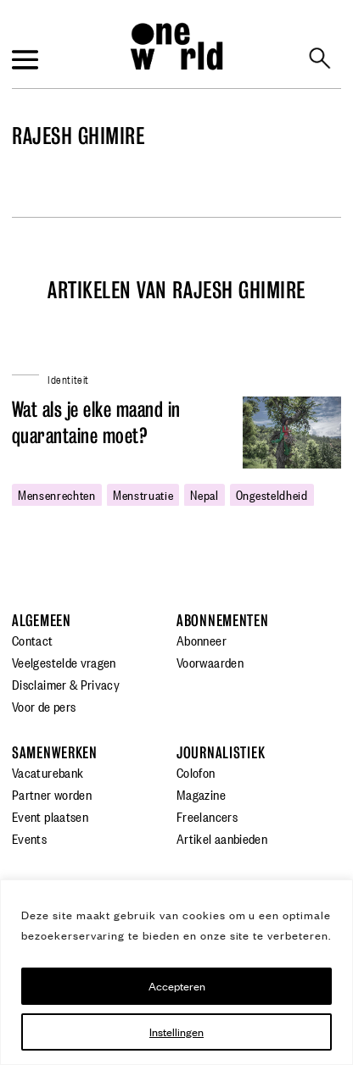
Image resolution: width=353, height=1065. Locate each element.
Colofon (196, 772)
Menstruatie (143, 494)
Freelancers (207, 816)
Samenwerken (55, 753)
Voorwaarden (210, 661)
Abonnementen (222, 621)
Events (29, 838)
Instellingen (176, 1031)
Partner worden (52, 794)
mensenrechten (57, 494)
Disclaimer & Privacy (66, 683)
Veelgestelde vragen (64, 661)
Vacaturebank (47, 772)
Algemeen (41, 621)
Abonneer (201, 639)
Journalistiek (220, 753)
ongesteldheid (272, 494)
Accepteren (176, 986)
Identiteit (68, 378)
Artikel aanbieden (221, 838)
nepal (204, 494)
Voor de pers (44, 705)
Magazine (201, 794)
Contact (32, 639)
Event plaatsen (50, 816)
